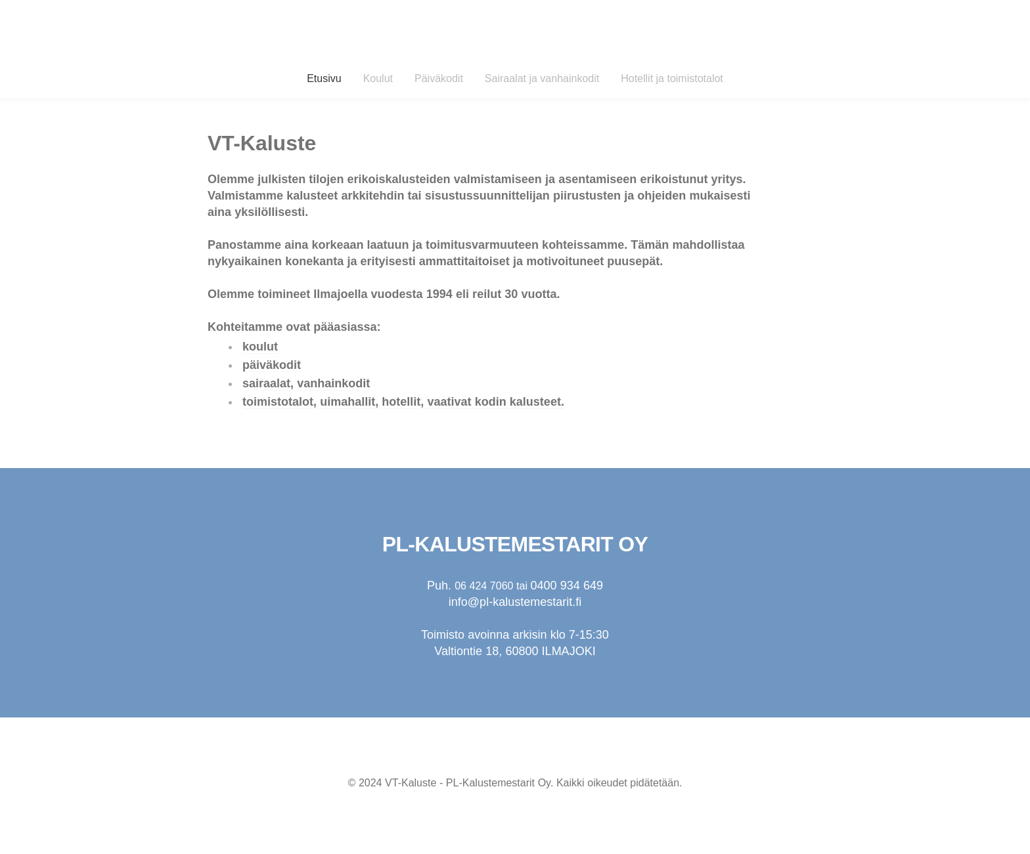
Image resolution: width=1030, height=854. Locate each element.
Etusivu (324, 78)
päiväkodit (271, 365)
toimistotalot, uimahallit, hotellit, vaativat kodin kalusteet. (403, 401)
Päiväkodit (438, 78)
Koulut (378, 78)
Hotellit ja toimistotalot (672, 78)
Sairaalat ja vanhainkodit (542, 78)
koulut (260, 346)
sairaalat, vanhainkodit (306, 383)
